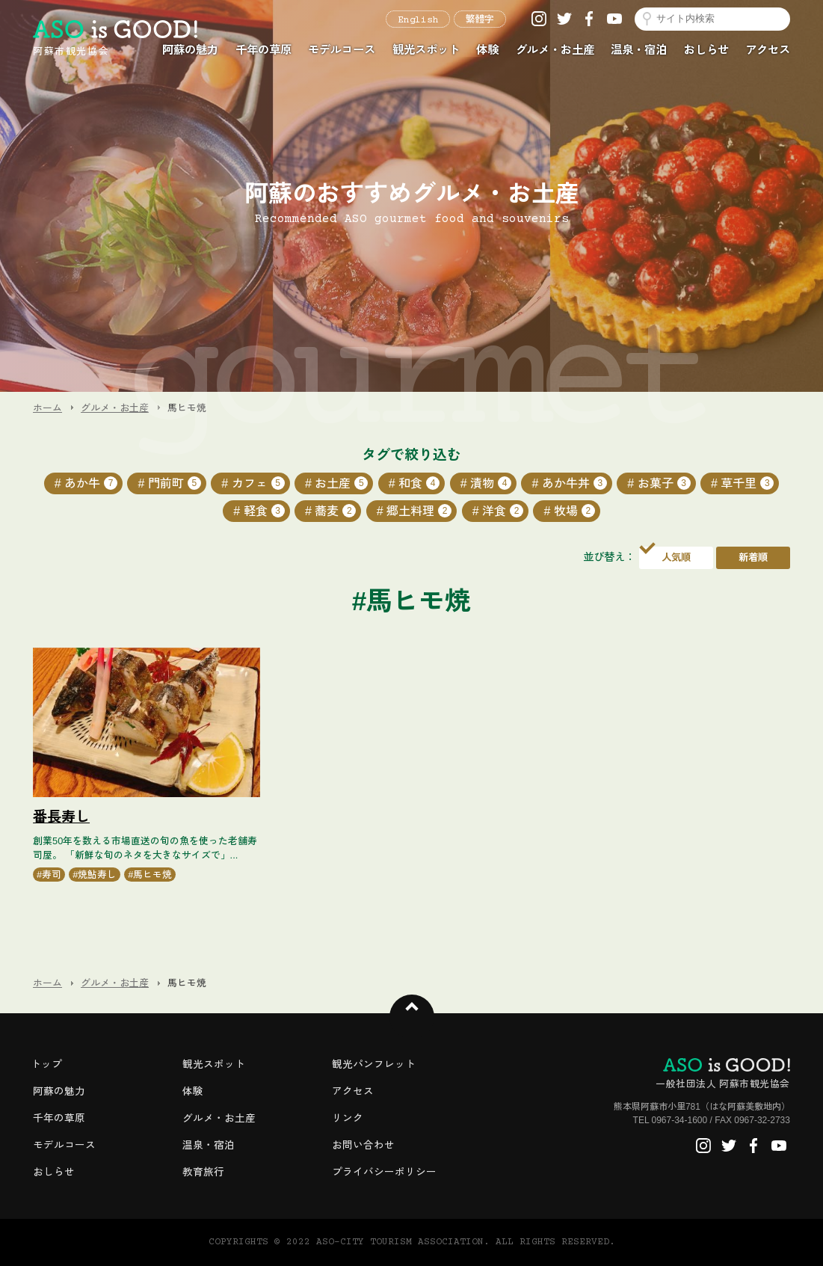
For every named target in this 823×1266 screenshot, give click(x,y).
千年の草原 (263, 49)
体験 (487, 49)
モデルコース (341, 49)
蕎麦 (335, 510)
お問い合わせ (363, 1145)
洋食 (502, 510)
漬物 (490, 483)
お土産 (341, 483)
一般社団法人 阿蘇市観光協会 (723, 1074)
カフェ (258, 483)
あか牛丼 (574, 483)
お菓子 (664, 483)
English (418, 20)
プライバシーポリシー (384, 1172)
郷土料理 (418, 510)
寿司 (51, 874)
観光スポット (426, 49)
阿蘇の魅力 (190, 49)
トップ (46, 1064)
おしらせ (706, 49)
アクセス (767, 49)
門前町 (174, 483)
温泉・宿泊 (639, 49)
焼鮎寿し (97, 874)
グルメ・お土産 (555, 49)
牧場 (574, 510)
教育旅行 (203, 1172)
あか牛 (90, 483)
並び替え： (609, 557)
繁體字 (480, 20)
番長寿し (61, 817)
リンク (347, 1118)
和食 (419, 483)
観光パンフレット (374, 1064)
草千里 (747, 483)
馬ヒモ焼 (152, 874)
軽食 (264, 510)
